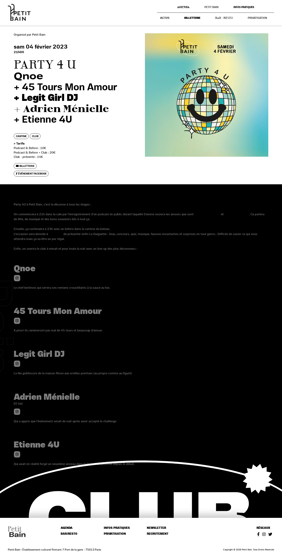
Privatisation (257, 17)
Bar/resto (69, 533)
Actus (164, 18)
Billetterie (192, 18)
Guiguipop (56, 239)
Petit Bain (211, 7)
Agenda (183, 7)
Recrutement (157, 533)
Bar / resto (224, 17)
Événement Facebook (31, 173)
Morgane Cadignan (207, 219)
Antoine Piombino (236, 219)
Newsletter (156, 527)
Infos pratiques (243, 7)
